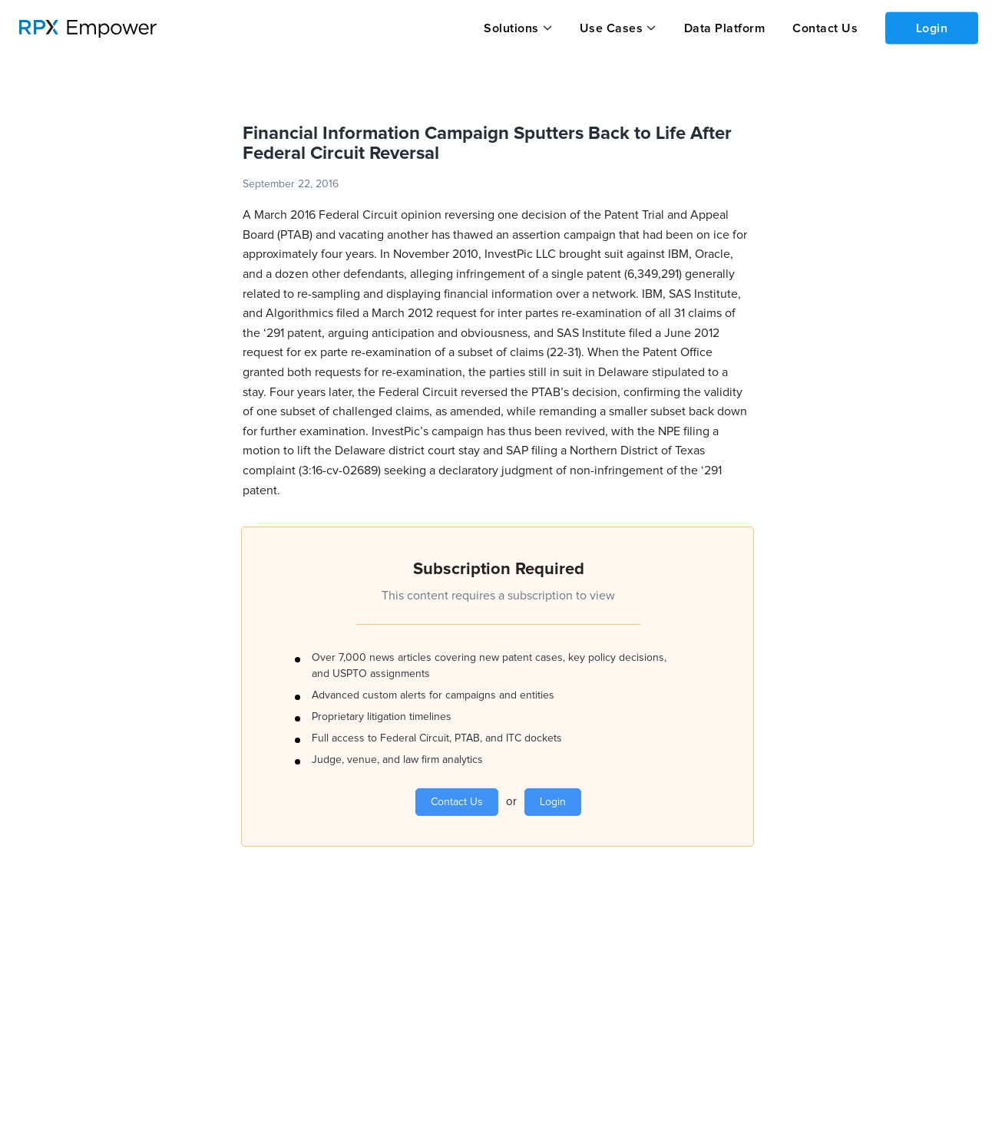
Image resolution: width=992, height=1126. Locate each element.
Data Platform (723, 28)
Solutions (511, 28)
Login (931, 27)
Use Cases (611, 28)
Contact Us (823, 28)
